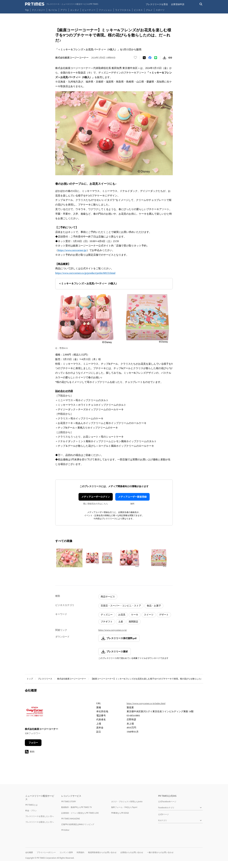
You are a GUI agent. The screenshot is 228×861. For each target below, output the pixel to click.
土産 (120, 621)
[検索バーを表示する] (201, 4)
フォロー (33, 742)
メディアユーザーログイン (95, 497)
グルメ (149, 9)
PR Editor (65, 830)
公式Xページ (163, 814)
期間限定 (133, 621)
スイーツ (148, 614)
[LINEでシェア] (155, 57)
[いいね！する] (135, 57)
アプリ (63, 9)
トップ (30, 679)
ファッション (105, 9)
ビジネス (138, 9)
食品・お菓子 (154, 605)
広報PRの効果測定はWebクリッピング (77, 824)
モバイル (52, 9)
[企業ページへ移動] (35, 712)
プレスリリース (45, 679)
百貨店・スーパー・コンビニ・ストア (121, 605)
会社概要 (29, 852)
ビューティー (88, 9)
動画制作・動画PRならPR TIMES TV (76, 807)
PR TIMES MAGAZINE (70, 818)
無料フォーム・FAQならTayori (124, 807)
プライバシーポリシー (46, 852)
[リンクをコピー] (170, 57)
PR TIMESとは (31, 804)
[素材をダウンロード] (164, 57)
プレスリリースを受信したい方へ (39, 816)
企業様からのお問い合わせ (131, 852)
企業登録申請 (177, 4)
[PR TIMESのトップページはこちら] (61, 4)
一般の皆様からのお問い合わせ (160, 852)
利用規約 (80, 852)
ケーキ (134, 614)
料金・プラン (31, 810)
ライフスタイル (123, 9)
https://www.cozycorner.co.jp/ (112, 630)
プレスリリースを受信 (157, 4)
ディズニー (107, 614)
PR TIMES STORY (68, 801)
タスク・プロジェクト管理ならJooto (126, 801)
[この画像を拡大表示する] (69, 558)
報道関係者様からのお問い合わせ (102, 852)
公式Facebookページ (167, 801)
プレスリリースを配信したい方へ (39, 822)
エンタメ (74, 9)
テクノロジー (38, 9)
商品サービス (108, 596)
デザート (164, 614)
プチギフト (107, 621)
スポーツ (160, 9)
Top (27, 9)
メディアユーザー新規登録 (132, 497)
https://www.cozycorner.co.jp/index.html (146, 703)
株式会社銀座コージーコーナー (71, 679)
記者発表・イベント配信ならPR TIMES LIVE (80, 813)
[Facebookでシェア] (149, 57)
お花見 (121, 614)
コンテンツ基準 (66, 852)
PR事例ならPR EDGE (120, 813)
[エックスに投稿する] (144, 57)
